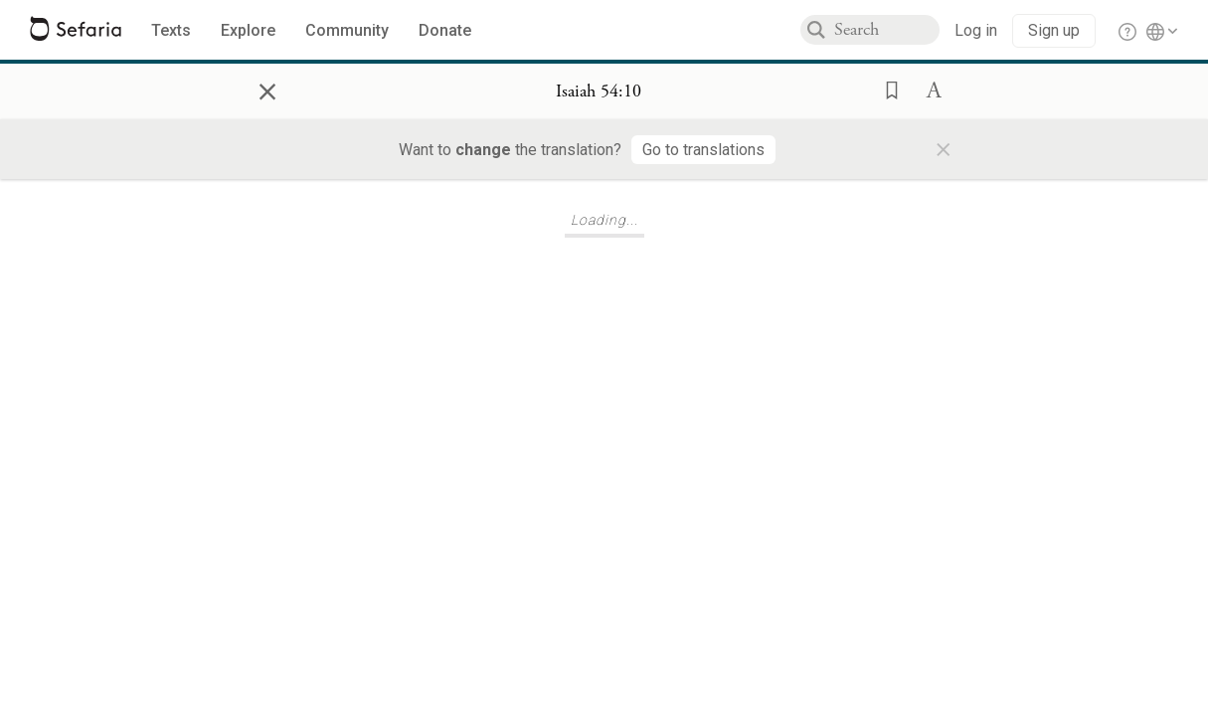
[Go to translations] (703, 149)
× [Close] (267, 88)
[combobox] (887, 30)
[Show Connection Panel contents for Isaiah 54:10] (598, 91)
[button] (886, 88)
